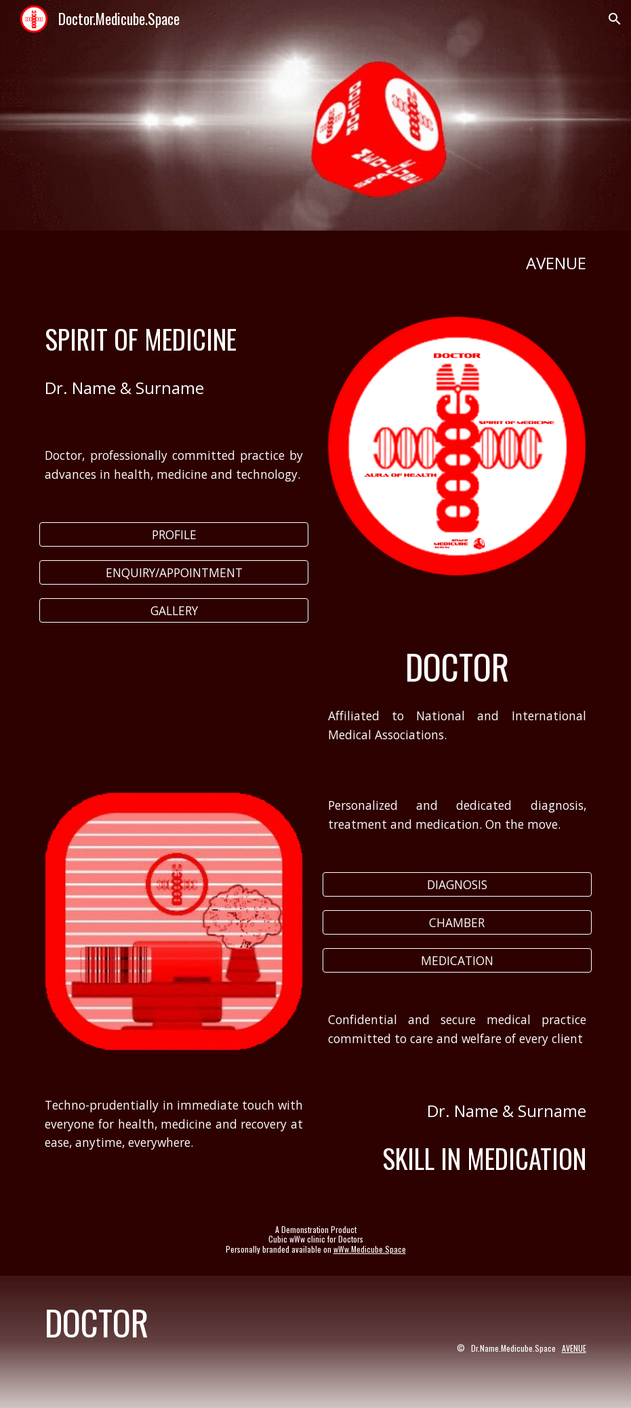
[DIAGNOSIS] (457, 884)
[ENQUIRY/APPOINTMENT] (174, 572)
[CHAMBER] (457, 922)
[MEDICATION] (457, 960)
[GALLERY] (174, 610)
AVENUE (574, 1348)
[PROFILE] (174, 534)
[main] (315, 263)
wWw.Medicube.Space (369, 1249)
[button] (614, 19)
